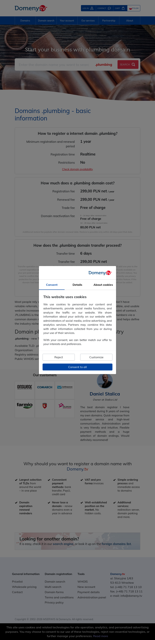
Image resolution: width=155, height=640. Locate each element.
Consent (51, 284)
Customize (96, 357)
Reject (58, 357)
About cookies (103, 284)
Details (77, 284)
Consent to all (77, 367)
